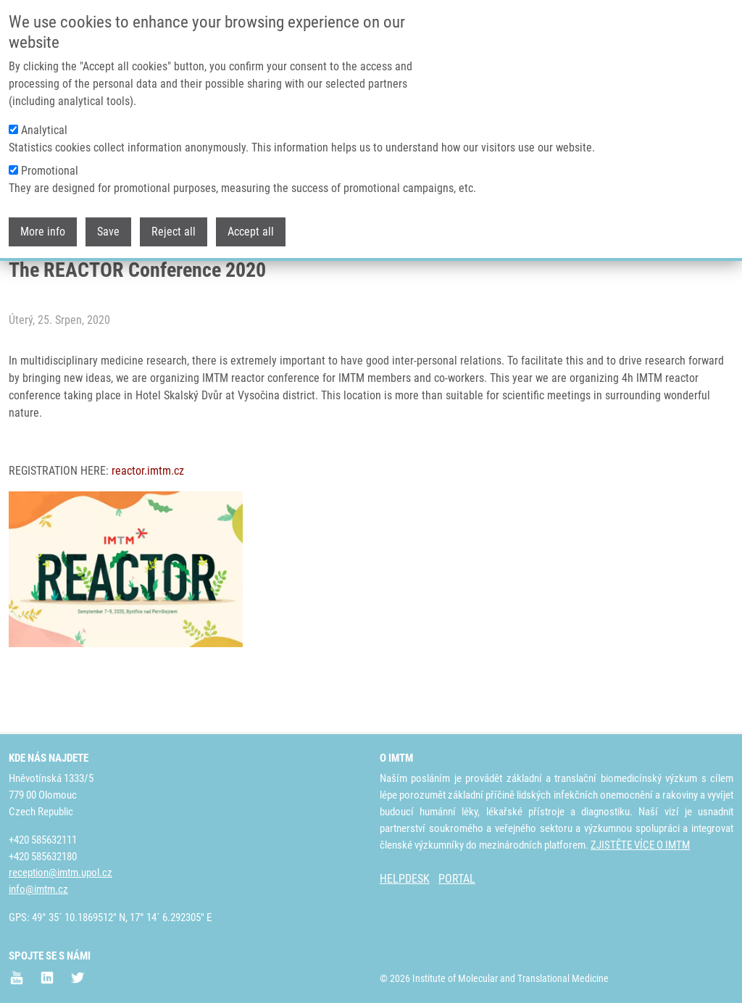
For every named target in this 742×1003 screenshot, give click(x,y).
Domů (21, 279)
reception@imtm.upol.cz (60, 872)
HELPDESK (405, 879)
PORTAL (456, 879)
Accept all (251, 226)
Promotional (49, 165)
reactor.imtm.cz (148, 523)
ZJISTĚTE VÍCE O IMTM (640, 845)
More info (42, 226)
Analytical (44, 124)
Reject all (173, 226)
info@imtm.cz (38, 889)
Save (108, 226)
